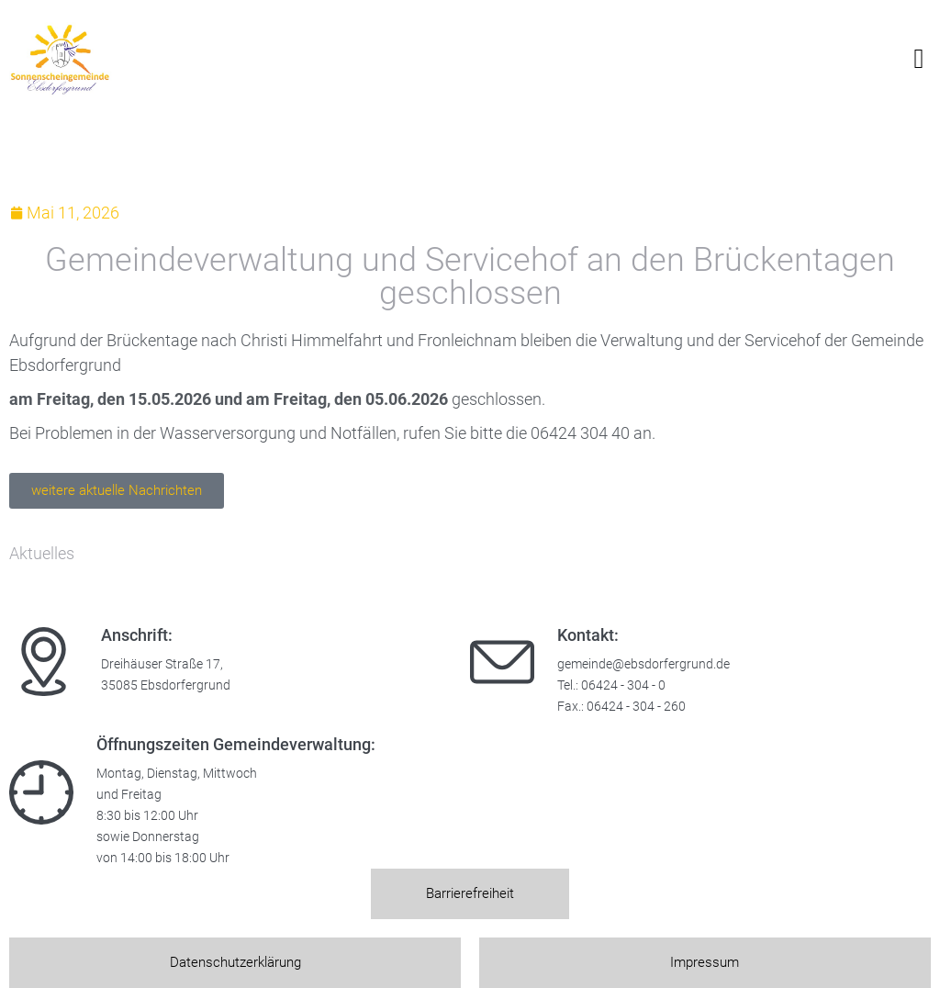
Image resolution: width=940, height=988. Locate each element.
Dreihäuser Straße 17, (162, 664)
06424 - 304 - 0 (623, 685)
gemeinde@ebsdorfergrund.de (643, 664)
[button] (919, 59)
